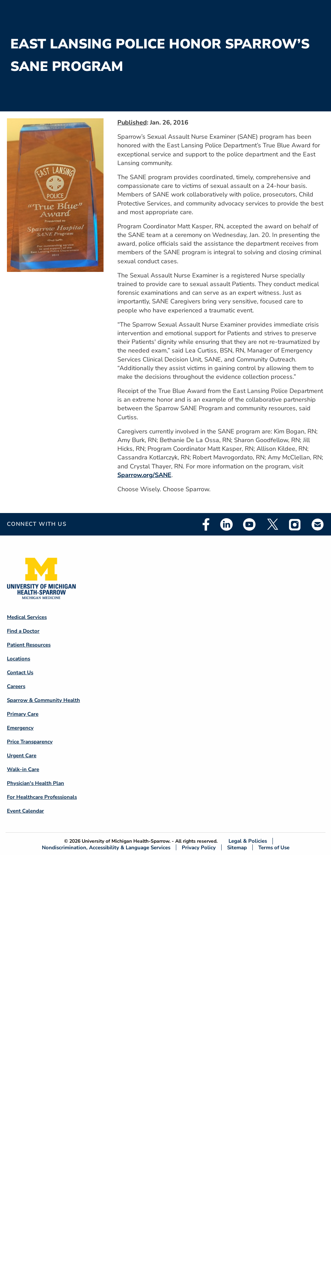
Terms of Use (273, 847)
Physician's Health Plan (35, 783)
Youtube (249, 524)
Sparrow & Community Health (43, 700)
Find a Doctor (23, 631)
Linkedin (226, 524)
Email (318, 524)
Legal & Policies (248, 841)
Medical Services (27, 617)
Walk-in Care (23, 769)
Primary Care (22, 714)
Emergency (20, 727)
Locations (18, 658)
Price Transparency (30, 741)
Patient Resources (29, 644)
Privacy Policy (199, 847)
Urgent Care (21, 755)
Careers (16, 686)
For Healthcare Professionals (42, 797)
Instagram (295, 524)
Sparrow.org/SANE (144, 475)
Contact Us (20, 672)
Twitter (272, 524)
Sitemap (237, 847)
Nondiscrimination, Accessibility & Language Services (106, 847)
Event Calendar (25, 810)
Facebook (206, 524)
